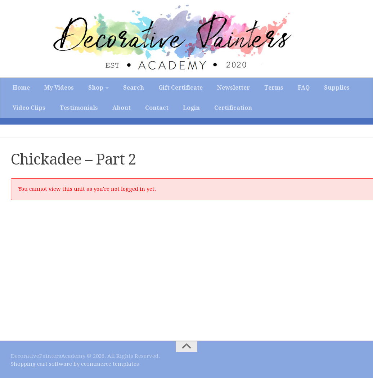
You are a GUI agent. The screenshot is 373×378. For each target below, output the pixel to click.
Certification (233, 107)
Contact (156, 107)
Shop (95, 87)
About (121, 107)
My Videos (59, 87)
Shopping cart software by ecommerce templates (75, 364)
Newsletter (233, 87)
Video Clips (29, 107)
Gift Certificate (180, 87)
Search (133, 87)
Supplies (337, 87)
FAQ (304, 87)
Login (191, 107)
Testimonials (79, 107)
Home (21, 87)
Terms (273, 87)
